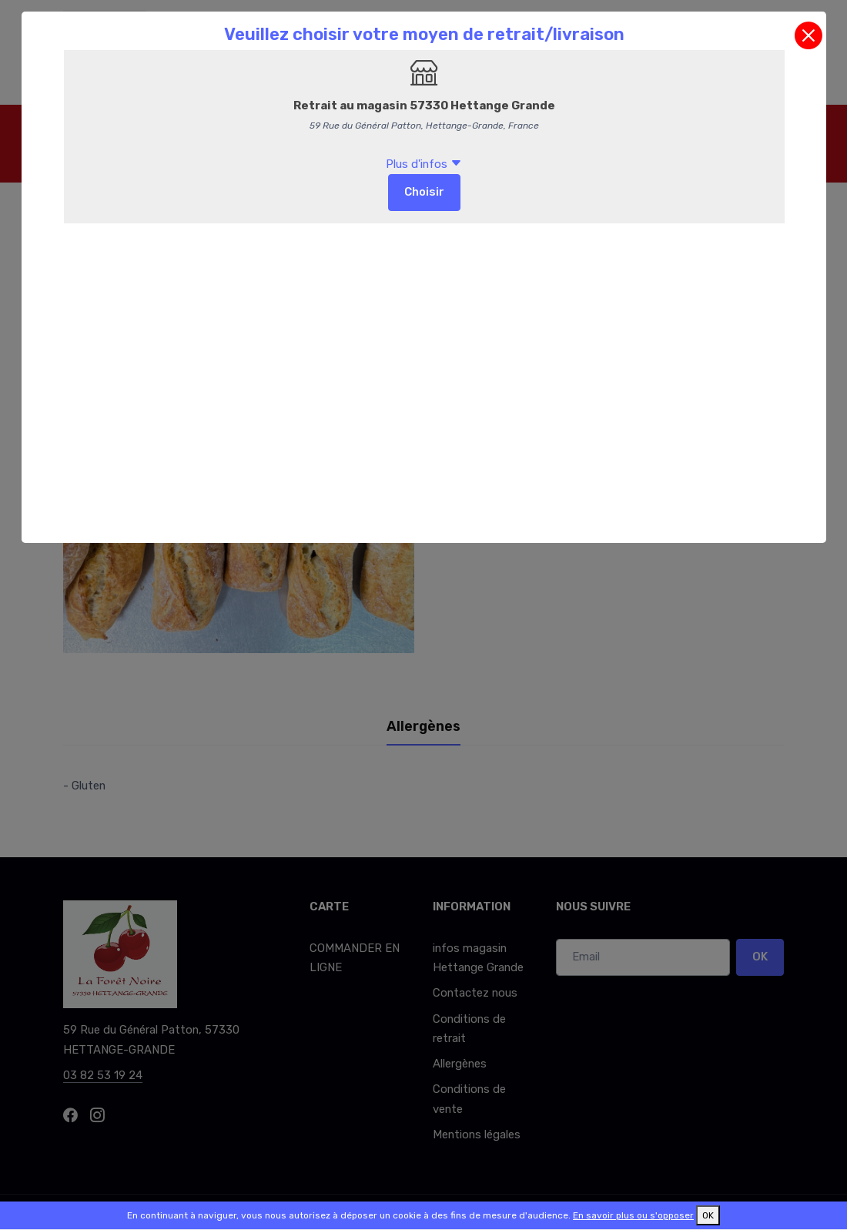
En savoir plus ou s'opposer (633, 1215)
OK (708, 1215)
